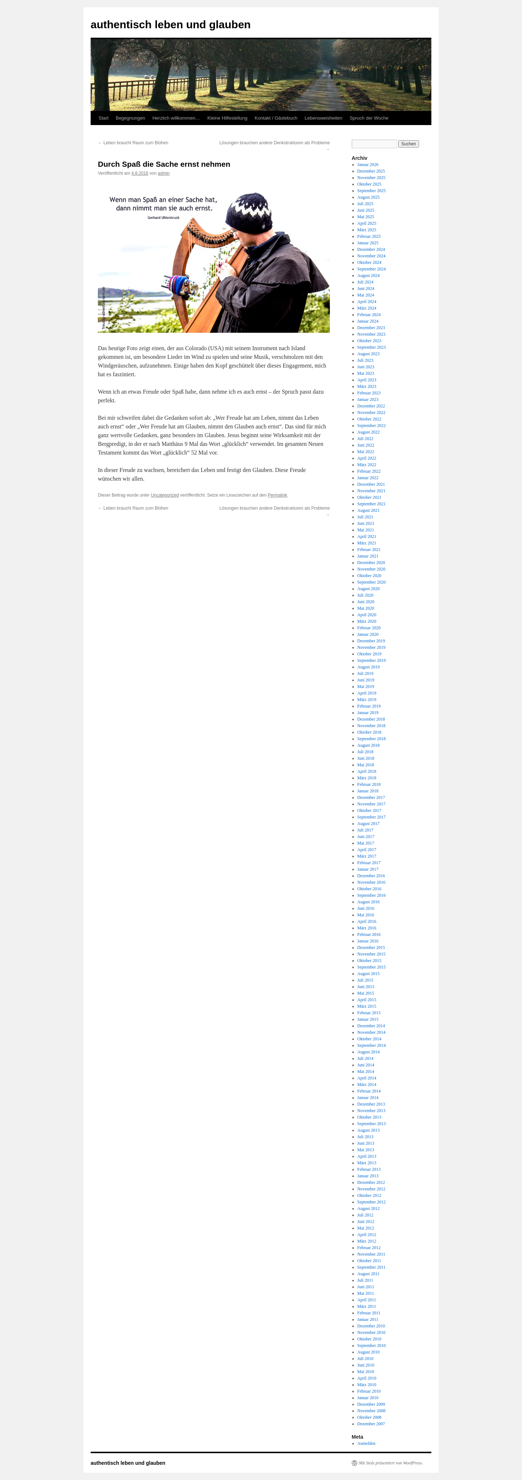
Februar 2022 (369, 471)
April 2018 (366, 771)
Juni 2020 (365, 601)
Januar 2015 (367, 1019)
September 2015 (371, 967)
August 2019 (368, 666)
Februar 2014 (369, 1091)
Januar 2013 (367, 1175)
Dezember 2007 (371, 1423)
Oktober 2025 (369, 184)
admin (164, 173)
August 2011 (368, 1273)
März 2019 (366, 699)
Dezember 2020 (371, 562)
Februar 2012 (369, 1247)
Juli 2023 (365, 360)
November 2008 (371, 1410)
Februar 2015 (369, 1012)
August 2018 (368, 745)
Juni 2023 (365, 366)
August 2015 (368, 973)
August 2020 (368, 588)
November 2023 (371, 334)
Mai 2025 (365, 216)
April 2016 (366, 921)
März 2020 (366, 621)
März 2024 (366, 308)
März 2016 (366, 927)
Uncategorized (165, 495)
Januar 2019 (367, 712)
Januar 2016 (367, 941)
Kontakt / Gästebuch (276, 118)
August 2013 (368, 1130)
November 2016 (371, 882)
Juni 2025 (365, 210)
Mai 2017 (365, 843)
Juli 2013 (365, 1136)
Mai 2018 (365, 764)
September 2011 (371, 1267)
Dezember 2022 (371, 406)
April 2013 (366, 1156)
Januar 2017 (367, 869)
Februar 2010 (369, 1391)
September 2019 (371, 660)
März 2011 (366, 1306)
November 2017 (371, 804)
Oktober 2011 (369, 1260)
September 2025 (371, 190)
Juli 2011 (365, 1280)
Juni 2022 (365, 445)
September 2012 (371, 1202)
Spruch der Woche (368, 118)
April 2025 (366, 223)
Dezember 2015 (371, 947)
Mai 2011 (365, 1293)
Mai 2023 (365, 373)
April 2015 (366, 999)
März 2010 (366, 1384)
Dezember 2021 (371, 484)
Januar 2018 (367, 790)
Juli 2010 (365, 1358)
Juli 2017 (365, 830)
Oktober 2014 (369, 1038)
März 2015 (366, 1006)
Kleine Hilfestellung (227, 118)
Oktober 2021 (369, 497)
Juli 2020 (365, 595)
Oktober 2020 (369, 575)
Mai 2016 (365, 914)
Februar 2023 (369, 392)
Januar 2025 (367, 242)
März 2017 (366, 856)
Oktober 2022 (369, 419)
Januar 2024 (367, 321)
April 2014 (366, 1078)
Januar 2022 (367, 477)
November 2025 (371, 177)
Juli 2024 (365, 282)
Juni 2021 (365, 523)
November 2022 (371, 412)
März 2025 (366, 229)
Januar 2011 (367, 1319)
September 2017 (371, 817)
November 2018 (371, 725)
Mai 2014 (365, 1071)
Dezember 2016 (371, 875)
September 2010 (371, 1345)
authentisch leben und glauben (171, 24)
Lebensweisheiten (323, 118)
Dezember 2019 (371, 640)
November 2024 (371, 255)
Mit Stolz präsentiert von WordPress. (391, 1463)
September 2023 (371, 347)
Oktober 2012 (369, 1195)
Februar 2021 (369, 549)
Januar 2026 (367, 164)
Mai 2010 (365, 1371)
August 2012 (368, 1208)
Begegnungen (130, 118)
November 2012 (371, 1188)
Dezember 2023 (371, 327)
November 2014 (371, 1032)
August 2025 (368, 197)
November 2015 (371, 954)
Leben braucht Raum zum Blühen (133, 142)
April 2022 (366, 458)
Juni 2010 (365, 1365)
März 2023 (366, 386)
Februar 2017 (369, 862)
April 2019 (366, 693)
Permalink (277, 495)
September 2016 (371, 895)
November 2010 (371, 1332)
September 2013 (371, 1123)
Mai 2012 (365, 1228)
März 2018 (366, 777)
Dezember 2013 (371, 1104)
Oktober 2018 (369, 732)
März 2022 (366, 464)
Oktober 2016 (369, 888)
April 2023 (366, 379)
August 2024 (368, 275)
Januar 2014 (367, 1097)
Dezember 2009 (371, 1404)
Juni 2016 (365, 908)
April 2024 (366, 301)
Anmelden (366, 1443)
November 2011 (371, 1254)
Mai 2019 (365, 686)
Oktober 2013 (369, 1117)
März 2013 (366, 1162)
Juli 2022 (365, 438)
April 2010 (366, 1378)
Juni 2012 (365, 1221)
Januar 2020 (367, 634)
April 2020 (366, 614)
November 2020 (371, 569)
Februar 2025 (369, 236)
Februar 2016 (369, 934)
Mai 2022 (365, 451)
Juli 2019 (365, 673)
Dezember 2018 (371, 719)
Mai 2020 (365, 608)
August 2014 (368, 1051)
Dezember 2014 (371, 1025)
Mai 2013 (365, 1149)
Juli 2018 (365, 751)
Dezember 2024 (371, 249)
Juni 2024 (365, 288)
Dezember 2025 (371, 171)
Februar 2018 (369, 784)
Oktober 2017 (369, 810)
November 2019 (371, 647)
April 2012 (366, 1234)
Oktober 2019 (369, 653)
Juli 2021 (365, 516)
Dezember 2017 (371, 797)
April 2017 (366, 849)
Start (103, 118)
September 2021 (371, 503)
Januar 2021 (367, 556)
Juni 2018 (365, 758)
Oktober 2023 (369, 340)
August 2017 (368, 823)
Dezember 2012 (371, 1182)
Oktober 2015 (369, 960)
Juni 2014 (365, 1064)
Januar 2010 (367, 1397)
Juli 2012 (365, 1215)
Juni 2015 (365, 986)
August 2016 (368, 901)
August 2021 (368, 510)
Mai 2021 (365, 529)
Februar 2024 (369, 314)
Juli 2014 (365, 1058)
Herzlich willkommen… (176, 118)
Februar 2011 (369, 1312)
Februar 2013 (369, 1169)
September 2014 (371, 1045)
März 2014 (366, 1084)
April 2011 (366, 1299)
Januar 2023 (367, 399)
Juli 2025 (365, 203)
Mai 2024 (365, 295)
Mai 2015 (365, 993)
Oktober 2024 (369, 262)
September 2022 (371, 425)
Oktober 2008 (369, 1417)
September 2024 (371, 268)
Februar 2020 (369, 627)
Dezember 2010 (371, 1325)
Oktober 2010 (369, 1339)
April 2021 (366, 536)
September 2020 (371, 582)
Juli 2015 (365, 980)
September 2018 (371, 738)
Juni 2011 (365, 1286)
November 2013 (371, 1110)
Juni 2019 (365, 680)
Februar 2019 (369, 706)
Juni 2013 (365, 1143)
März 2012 (366, 1241)
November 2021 (371, 490)
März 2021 (366, 543)
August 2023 (368, 353)
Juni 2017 (365, 836)
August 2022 (368, 432)
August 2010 (368, 1352)
